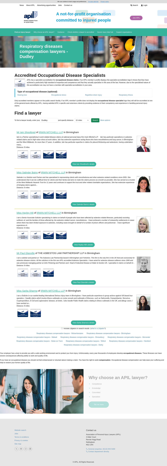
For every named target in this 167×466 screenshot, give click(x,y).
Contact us (68, 5)
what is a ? (98, 328)
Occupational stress (58, 95)
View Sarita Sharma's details (83, 323)
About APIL (30, 5)
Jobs (60, 5)
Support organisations (124, 32)
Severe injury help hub (105, 32)
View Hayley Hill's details (83, 245)
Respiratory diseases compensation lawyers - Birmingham (108, 333)
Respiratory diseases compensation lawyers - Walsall (37, 337)
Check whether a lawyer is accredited (81, 32)
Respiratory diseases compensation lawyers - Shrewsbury (82, 337)
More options (105, 120)
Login (144, 5)
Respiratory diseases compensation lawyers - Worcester (129, 337)
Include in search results (76, 328)
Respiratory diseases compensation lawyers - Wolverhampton (60, 333)
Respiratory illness (126, 95)
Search (134, 5)
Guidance (61, 32)
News (22, 5)
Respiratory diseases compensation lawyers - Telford (86, 341)
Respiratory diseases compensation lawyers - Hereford (130, 341)
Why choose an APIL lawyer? (44, 32)
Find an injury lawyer (22, 32)
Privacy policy (105, 1)
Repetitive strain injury (93, 95)
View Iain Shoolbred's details (83, 164)
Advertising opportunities (46, 5)
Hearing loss (22, 95)
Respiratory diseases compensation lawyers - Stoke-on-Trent (39, 341)
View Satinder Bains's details (83, 204)
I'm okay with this (93, 1)
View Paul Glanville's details (83, 282)
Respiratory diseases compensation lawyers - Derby (83, 345)
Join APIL (136, 18)
